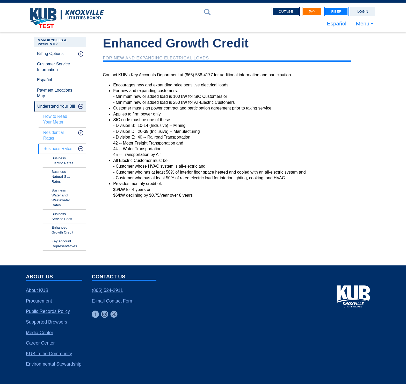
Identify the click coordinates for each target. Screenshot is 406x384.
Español (336, 23)
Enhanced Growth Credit (62, 229)
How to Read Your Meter (55, 119)
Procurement (39, 301)
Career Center (40, 343)
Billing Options (50, 53)
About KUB (37, 290)
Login (362, 11)
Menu (362, 23)
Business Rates (58, 148)
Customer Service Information (53, 67)
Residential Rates (53, 135)
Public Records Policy (48, 311)
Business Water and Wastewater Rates (61, 197)
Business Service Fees (62, 216)
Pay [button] (312, 11)
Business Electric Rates (62, 160)
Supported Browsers (46, 322)
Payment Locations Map (54, 93)
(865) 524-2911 (107, 290)
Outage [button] (286, 11)
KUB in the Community (49, 353)
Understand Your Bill (56, 106)
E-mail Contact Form (112, 301)
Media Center (39, 332)
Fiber (336, 11)
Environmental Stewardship (53, 364)
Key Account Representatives (64, 243)
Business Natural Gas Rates (61, 176)
